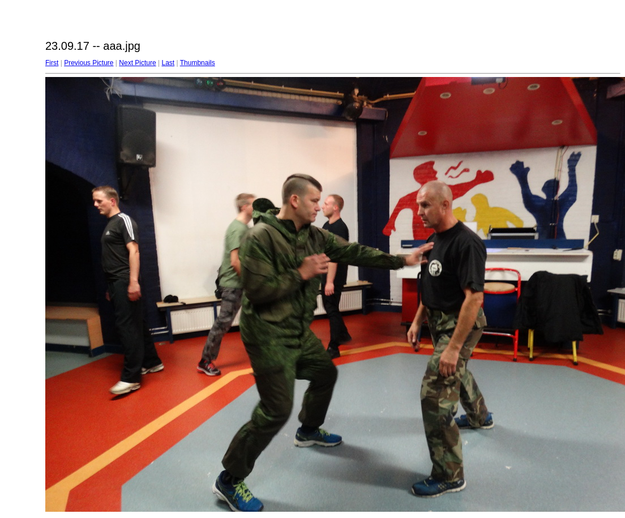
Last (167, 63)
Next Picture (137, 63)
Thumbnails (197, 63)
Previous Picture (88, 63)
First (51, 63)
